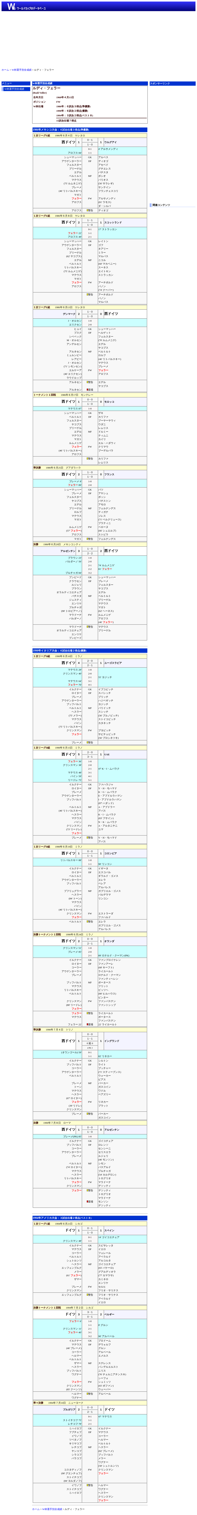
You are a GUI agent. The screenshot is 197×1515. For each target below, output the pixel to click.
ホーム (5, 70)
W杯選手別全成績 (22, 70)
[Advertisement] (98, 39)
